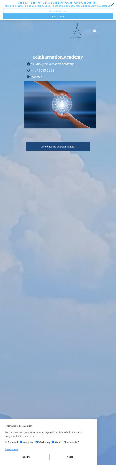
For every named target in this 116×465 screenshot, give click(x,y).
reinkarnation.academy (58, 57)
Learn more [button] (11, 449)
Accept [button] (70, 457)
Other (58, 442)
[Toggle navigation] (94, 30)
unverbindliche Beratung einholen (58, 146)
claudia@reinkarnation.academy (52, 64)
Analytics (28, 442)
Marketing (44, 442)
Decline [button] (27, 457)
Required (13, 442)
